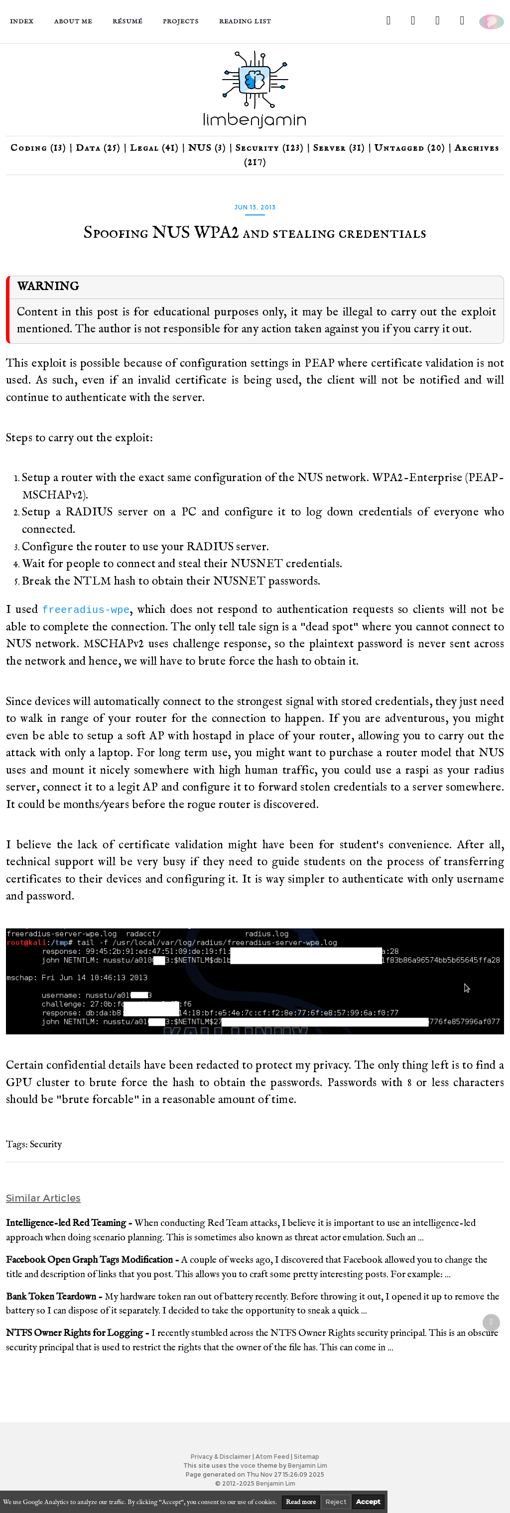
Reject (336, 1502)
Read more (301, 1502)
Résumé (127, 21)
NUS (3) (207, 148)
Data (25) (98, 148)
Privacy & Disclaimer (221, 1456)
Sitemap (306, 1456)
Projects (181, 21)
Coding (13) (38, 148)
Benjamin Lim (307, 1465)
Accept (368, 1502)
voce (248, 1465)
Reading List (245, 21)
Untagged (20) (410, 148)
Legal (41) (154, 148)
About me (73, 21)
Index (22, 21)
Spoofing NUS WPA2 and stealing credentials (255, 233)
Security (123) (270, 148)
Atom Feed (272, 1456)
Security (46, 1145)
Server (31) (339, 148)
